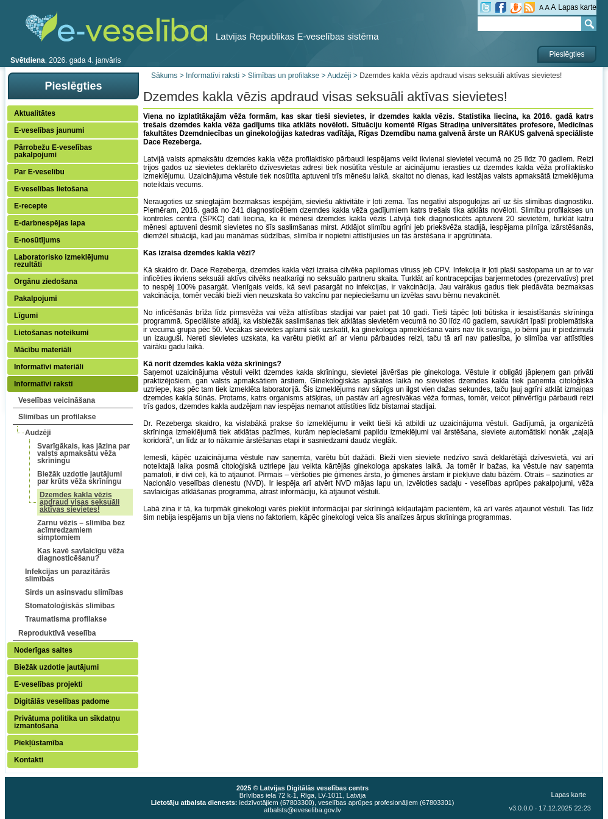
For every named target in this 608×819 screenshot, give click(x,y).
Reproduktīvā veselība (57, 633)
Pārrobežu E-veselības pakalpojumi (53, 151)
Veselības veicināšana (56, 400)
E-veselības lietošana (51, 189)
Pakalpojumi (35, 298)
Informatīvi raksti (43, 384)
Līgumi (26, 315)
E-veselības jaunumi (49, 130)
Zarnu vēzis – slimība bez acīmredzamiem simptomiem (81, 530)
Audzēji (38, 432)
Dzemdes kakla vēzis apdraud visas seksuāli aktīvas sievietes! (79, 502)
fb (500, 7)
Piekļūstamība (38, 743)
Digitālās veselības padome (62, 701)
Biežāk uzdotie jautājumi (56, 667)
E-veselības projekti (48, 684)
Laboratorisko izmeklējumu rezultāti (61, 261)
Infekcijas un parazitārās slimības (67, 575)
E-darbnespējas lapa (49, 223)
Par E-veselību (39, 172)
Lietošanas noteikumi (51, 332)
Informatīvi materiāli (48, 367)
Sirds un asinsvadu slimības (74, 592)
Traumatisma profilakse (66, 619)
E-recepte (31, 206)
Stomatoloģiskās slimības (70, 605)
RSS (529, 7)
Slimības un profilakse (57, 417)
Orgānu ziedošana (45, 281)
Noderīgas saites (43, 650)
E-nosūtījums (37, 240)
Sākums (164, 75)
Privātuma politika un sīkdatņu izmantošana (67, 722)
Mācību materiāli (42, 350)
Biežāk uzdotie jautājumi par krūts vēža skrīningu (79, 478)
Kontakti (28, 760)
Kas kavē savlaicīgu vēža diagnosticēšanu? (80, 554)
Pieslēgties (566, 54)
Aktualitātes (34, 113)
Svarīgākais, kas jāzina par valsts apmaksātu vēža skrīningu (83, 453)
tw (485, 7)
